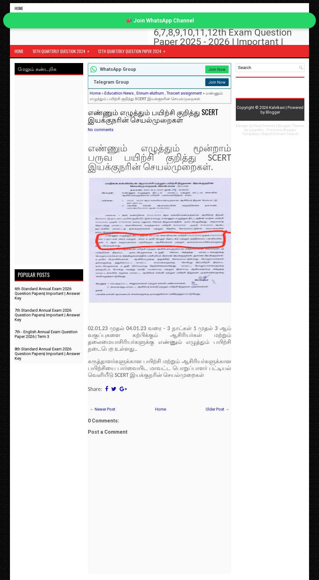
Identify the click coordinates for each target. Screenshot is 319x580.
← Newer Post (102, 409)
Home (19, 8)
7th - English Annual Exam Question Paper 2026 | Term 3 (46, 334)
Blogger (273, 112)
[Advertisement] (49, 171)
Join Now (217, 69)
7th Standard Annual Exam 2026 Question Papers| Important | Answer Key (47, 315)
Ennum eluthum (150, 93)
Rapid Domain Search (280, 134)
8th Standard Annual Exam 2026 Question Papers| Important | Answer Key (47, 354)
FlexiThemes (264, 126)
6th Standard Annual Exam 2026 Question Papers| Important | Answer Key (47, 293)
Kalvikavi (277, 107)
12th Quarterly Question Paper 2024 (133, 49)
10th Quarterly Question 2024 (63, 49)
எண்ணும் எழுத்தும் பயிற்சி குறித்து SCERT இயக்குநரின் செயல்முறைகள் (153, 115)
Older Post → (217, 409)
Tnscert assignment (184, 93)
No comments (100, 129)
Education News (119, 93)
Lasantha (256, 130)
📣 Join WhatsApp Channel (159, 20)
